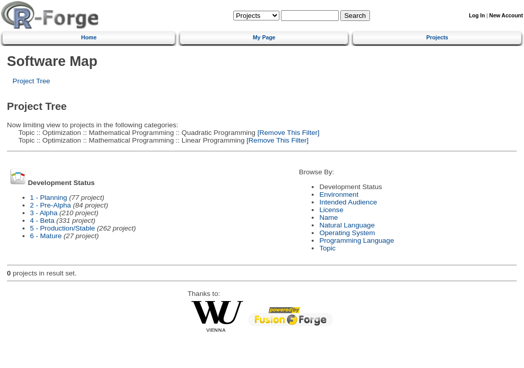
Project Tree (31, 81)
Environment (338, 194)
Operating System (347, 233)
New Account (506, 15)
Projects (437, 37)
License (331, 210)
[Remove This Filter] (287, 132)
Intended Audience (348, 202)
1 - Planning (49, 197)
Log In (477, 15)
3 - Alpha (44, 213)
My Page (264, 37)
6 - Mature (46, 236)
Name (328, 217)
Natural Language (347, 225)
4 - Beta (42, 220)
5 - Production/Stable (62, 228)
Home (89, 37)
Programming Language (356, 240)
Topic (327, 248)
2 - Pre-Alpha (50, 205)
